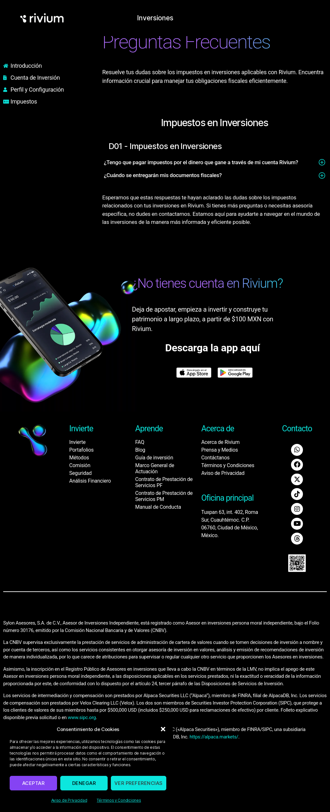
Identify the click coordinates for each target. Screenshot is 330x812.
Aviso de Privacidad (69, 800)
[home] (42, 18)
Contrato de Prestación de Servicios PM (164, 496)
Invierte (77, 442)
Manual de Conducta (158, 507)
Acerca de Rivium (220, 442)
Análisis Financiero (90, 481)
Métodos (79, 458)
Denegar (84, 783)
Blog (140, 450)
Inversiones (160, 18)
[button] (163, 729)
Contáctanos (215, 458)
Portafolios (81, 450)
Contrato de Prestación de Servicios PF (164, 482)
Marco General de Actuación (154, 468)
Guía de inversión (154, 458)
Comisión (79, 465)
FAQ (139, 442)
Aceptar (33, 783)
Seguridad (80, 473)
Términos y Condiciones (119, 800)
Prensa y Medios (219, 450)
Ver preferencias (138, 783)
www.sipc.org (82, 715)
